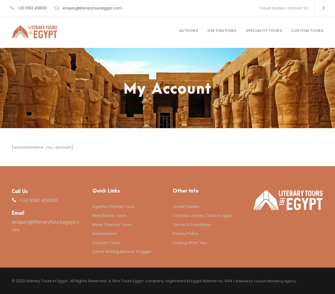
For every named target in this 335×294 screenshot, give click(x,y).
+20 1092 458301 (32, 8)
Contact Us (297, 8)
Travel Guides (271, 8)
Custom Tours (307, 30)
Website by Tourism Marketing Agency (266, 281)
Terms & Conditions (192, 224)
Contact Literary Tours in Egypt (203, 215)
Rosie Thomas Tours (112, 224)
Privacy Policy (185, 233)
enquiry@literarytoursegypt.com (92, 8)
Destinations (222, 30)
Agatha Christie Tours (113, 206)
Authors (188, 30)
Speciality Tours (264, 30)
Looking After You (189, 242)
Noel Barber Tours (109, 215)
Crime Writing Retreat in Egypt (121, 251)
